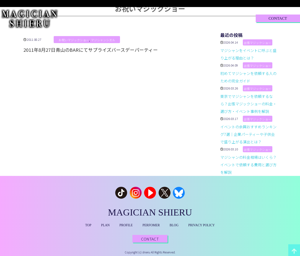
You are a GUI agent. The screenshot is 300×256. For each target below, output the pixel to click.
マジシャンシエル (103, 40)
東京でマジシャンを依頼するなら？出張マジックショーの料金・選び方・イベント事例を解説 (248, 103)
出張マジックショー (257, 43)
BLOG (197, 18)
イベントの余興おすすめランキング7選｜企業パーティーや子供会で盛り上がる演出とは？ (248, 134)
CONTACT (278, 18)
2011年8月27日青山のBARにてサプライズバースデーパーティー (90, 49)
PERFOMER (151, 225)
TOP (81, 18)
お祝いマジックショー (74, 40)
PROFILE (132, 18)
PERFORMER (166, 18)
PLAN (105, 18)
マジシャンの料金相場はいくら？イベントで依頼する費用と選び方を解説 (248, 164)
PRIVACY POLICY (201, 225)
